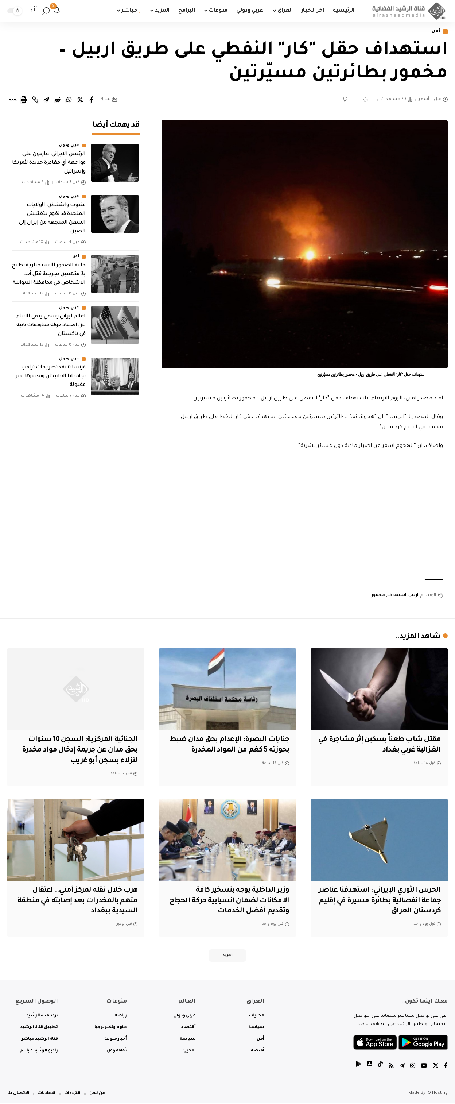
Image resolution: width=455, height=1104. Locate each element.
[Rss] (391, 1067)
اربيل (413, 595)
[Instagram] (412, 1067)
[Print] (24, 100)
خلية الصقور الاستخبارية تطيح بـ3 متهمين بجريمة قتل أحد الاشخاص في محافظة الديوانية (49, 273)
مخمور (378, 595)
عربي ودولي (69, 144)
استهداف (396, 595)
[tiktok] (380, 1067)
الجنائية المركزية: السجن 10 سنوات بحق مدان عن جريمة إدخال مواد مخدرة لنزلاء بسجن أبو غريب (76, 750)
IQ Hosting (437, 1094)
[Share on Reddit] (57, 100)
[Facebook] (446, 1067)
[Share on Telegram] (46, 100)
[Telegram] (402, 1067)
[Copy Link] (35, 100)
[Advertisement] (304, 515)
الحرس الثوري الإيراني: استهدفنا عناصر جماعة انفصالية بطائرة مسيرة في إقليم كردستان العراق (381, 901)
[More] (12, 100)
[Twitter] (436, 1067)
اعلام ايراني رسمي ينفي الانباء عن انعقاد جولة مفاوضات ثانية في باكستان (51, 324)
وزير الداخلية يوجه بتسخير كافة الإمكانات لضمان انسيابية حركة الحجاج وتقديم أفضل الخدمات (238, 901)
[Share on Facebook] (91, 100)
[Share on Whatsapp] (69, 100)
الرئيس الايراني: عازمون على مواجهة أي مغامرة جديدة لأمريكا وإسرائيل (49, 162)
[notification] (57, 11)
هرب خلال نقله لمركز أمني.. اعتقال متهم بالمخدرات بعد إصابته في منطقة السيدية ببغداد (75, 901)
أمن (436, 31)
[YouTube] (424, 1067)
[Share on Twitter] (80, 100)
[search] (46, 11)
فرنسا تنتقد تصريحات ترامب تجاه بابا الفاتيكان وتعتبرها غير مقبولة (51, 375)
